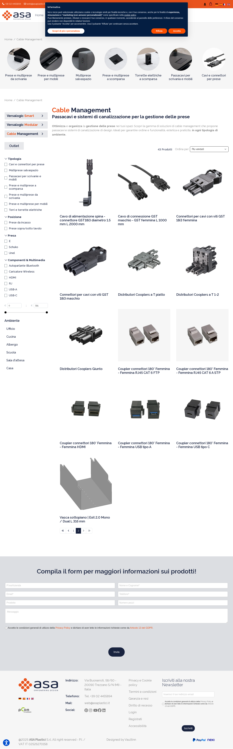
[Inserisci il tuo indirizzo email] (188, 694)
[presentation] (27, 639)
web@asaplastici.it (36, 4)
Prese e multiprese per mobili (51, 77)
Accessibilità (137, 726)
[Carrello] (210, 4)
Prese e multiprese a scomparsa (115, 77)
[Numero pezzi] (173, 603)
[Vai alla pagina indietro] (68, 531)
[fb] (100, 710)
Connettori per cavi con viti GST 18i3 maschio (84, 297)
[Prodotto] (60, 603)
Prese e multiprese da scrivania (18, 77)
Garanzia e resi (138, 699)
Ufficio (10, 329)
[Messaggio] (116, 616)
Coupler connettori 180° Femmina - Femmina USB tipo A (144, 445)
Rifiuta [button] (159, 31)
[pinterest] (86, 710)
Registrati (135, 719)
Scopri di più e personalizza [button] (66, 31)
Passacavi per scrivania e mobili (180, 77)
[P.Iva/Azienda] (60, 585)
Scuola (11, 352)
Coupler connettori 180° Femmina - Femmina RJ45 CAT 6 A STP (202, 371)
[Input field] (14, 305)
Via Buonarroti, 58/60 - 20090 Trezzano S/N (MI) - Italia (102, 685)
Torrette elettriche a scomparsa (148, 77)
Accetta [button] (177, 31)
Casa (9, 368)
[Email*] (60, 594)
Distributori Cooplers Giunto (81, 369)
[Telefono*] (173, 594)
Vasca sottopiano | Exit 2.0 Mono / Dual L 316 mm (85, 520)
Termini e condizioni (142, 692)
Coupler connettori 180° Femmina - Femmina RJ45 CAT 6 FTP (144, 371)
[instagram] (91, 710)
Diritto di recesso (140, 705)
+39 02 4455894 (13, 4)
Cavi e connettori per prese (214, 77)
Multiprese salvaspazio (83, 77)
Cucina (11, 337)
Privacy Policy (62, 628)
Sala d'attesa (15, 360)
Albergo (12, 345)
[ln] (104, 710)
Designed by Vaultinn (121, 740)
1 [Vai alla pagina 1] (73, 531)
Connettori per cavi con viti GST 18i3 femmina (200, 219)
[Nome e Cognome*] (173, 585)
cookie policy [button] (130, 15)
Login (133, 712)
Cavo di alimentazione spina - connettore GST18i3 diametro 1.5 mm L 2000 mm (85, 221)
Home (39, 15)
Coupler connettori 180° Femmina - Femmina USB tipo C (202, 445)
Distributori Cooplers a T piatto (141, 295)
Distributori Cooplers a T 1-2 (197, 295)
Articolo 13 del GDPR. (141, 628)
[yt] (95, 710)
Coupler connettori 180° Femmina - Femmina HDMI (86, 445)
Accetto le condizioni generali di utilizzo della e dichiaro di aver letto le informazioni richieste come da (80, 628)
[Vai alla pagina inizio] (63, 531)
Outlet (14, 146)
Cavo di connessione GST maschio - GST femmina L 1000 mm (142, 221)
